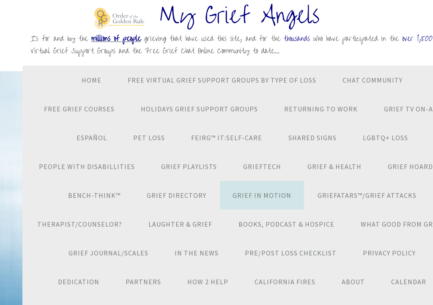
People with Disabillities (87, 166)
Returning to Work (321, 109)
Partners (143, 281)
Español (92, 137)
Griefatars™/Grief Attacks (367, 195)
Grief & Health (334, 166)
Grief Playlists (189, 166)
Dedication (78, 281)
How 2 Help (207, 281)
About (353, 281)
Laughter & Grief (180, 224)
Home (91, 80)
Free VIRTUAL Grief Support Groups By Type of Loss (222, 80)
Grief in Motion (262, 195)
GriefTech (262, 166)
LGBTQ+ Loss (385, 137)
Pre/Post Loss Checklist (291, 253)
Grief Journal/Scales (108, 253)
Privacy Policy (389, 253)
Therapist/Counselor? (79, 224)
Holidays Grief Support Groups (199, 109)
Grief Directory (176, 195)
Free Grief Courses (79, 109)
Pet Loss (149, 137)
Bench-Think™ (94, 195)
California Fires (285, 281)
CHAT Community (373, 80)
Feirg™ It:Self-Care (226, 137)
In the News (197, 253)
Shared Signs (312, 137)
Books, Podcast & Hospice (286, 224)
